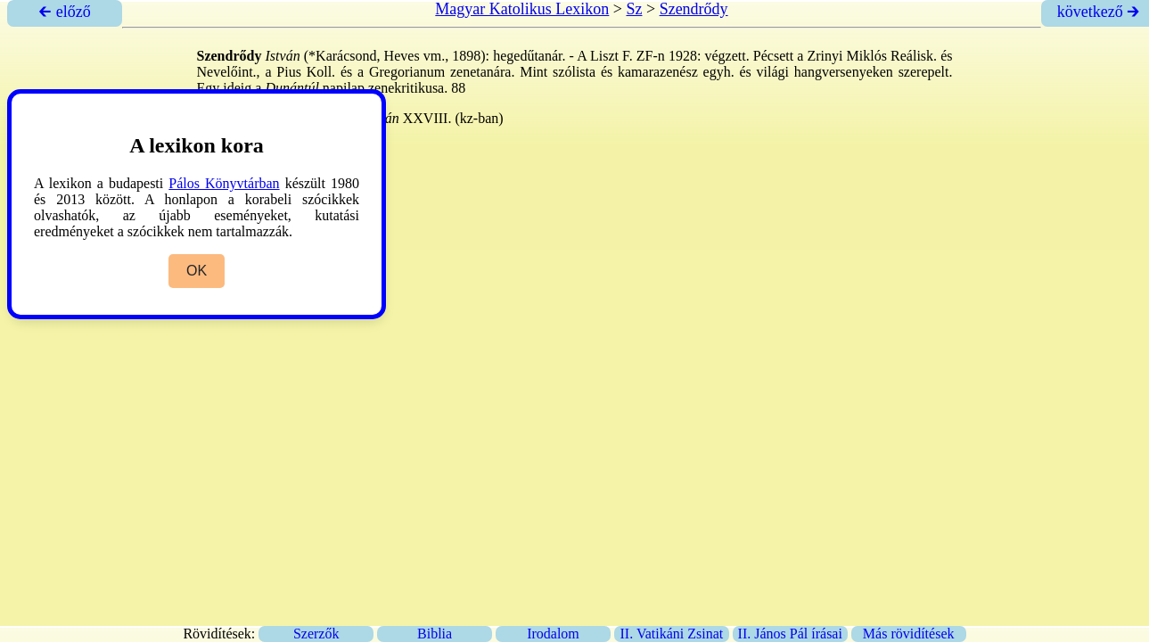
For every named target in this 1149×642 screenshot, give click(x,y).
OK (196, 270)
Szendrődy (694, 9)
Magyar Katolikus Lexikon (522, 9)
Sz (634, 9)
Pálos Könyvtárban (223, 183)
